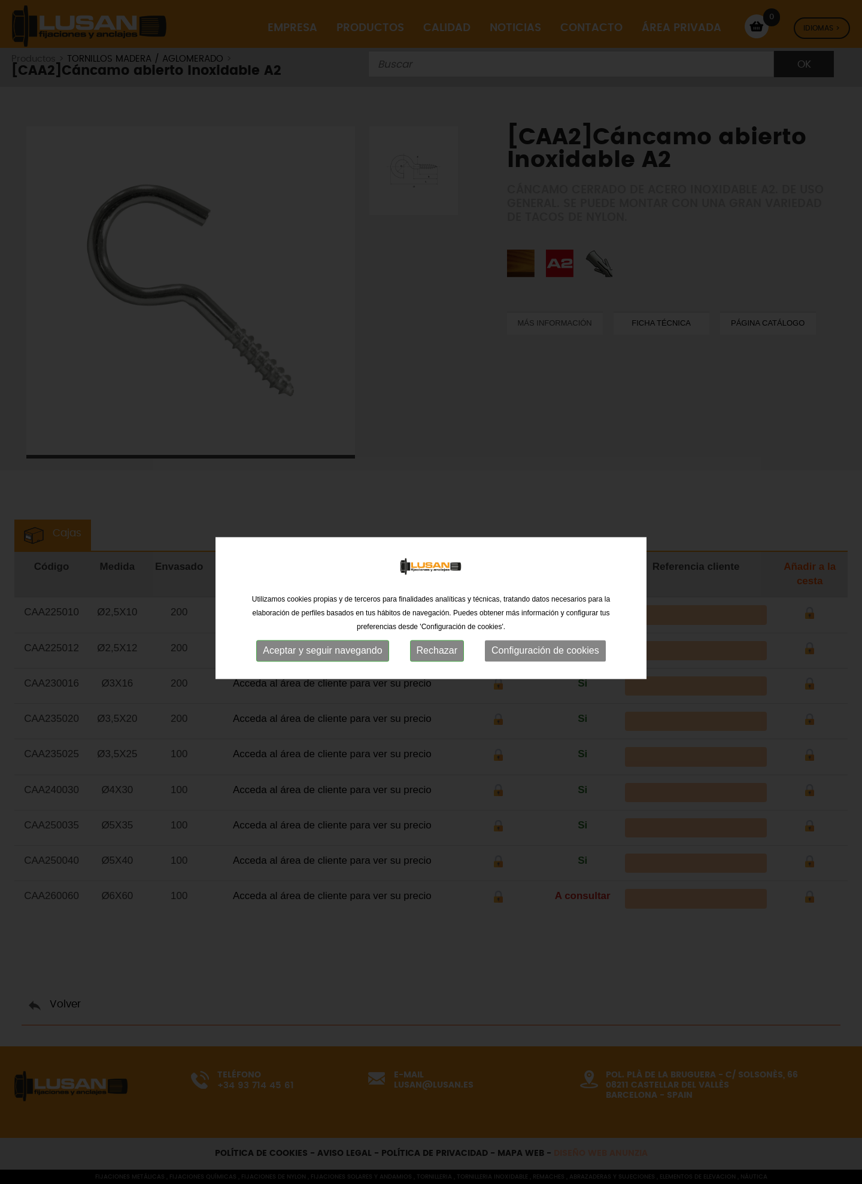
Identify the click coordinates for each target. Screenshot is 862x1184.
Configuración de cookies (545, 660)
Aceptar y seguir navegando (322, 660)
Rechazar (437, 660)
